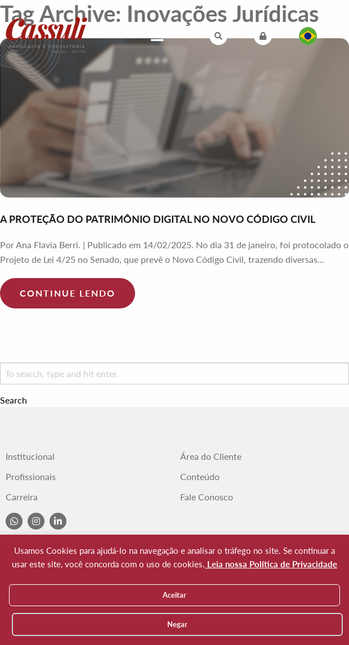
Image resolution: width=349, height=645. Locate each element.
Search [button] (13, 400)
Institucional (30, 456)
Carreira (22, 496)
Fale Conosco (206, 496)
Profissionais (31, 476)
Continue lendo (67, 293)
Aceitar (174, 594)
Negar (177, 624)
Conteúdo (200, 476)
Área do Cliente (210, 456)
